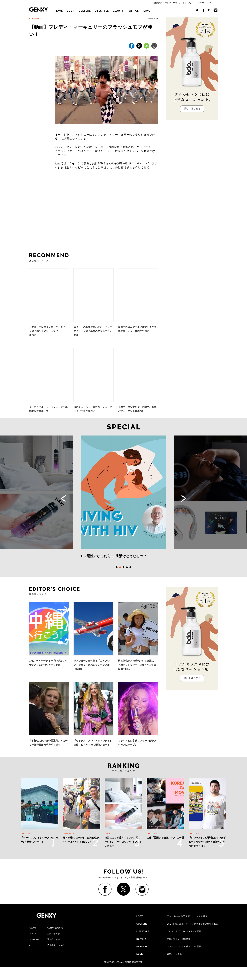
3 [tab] (123, 567)
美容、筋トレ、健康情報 (163, 939)
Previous (63, 498)
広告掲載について (46, 945)
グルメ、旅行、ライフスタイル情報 (168, 931)
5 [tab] (130, 567)
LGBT (70, 10)
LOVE (146, 10)
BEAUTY (118, 10)
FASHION (133, 10)
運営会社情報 (44, 939)
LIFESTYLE (102, 10)
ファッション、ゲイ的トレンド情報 (168, 946)
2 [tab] (120, 567)
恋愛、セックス (159, 954)
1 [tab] (116, 567)
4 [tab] (127, 567)
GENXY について (46, 928)
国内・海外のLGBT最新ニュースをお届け (171, 916)
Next (183, 498)
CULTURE (85, 10)
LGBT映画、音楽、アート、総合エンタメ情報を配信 (177, 924)
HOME (59, 10)
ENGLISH (211, 3)
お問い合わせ (44, 933)
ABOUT (201, 3)
